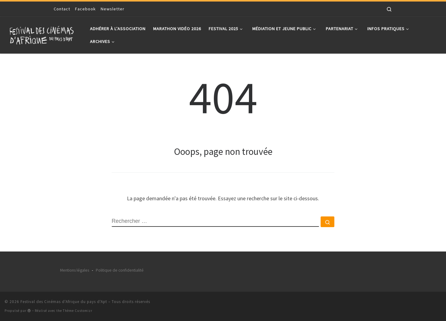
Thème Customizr (77, 311)
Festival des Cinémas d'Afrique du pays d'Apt (63, 301)
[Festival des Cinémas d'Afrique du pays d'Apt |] (43, 34)
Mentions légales (74, 270)
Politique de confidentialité (120, 270)
